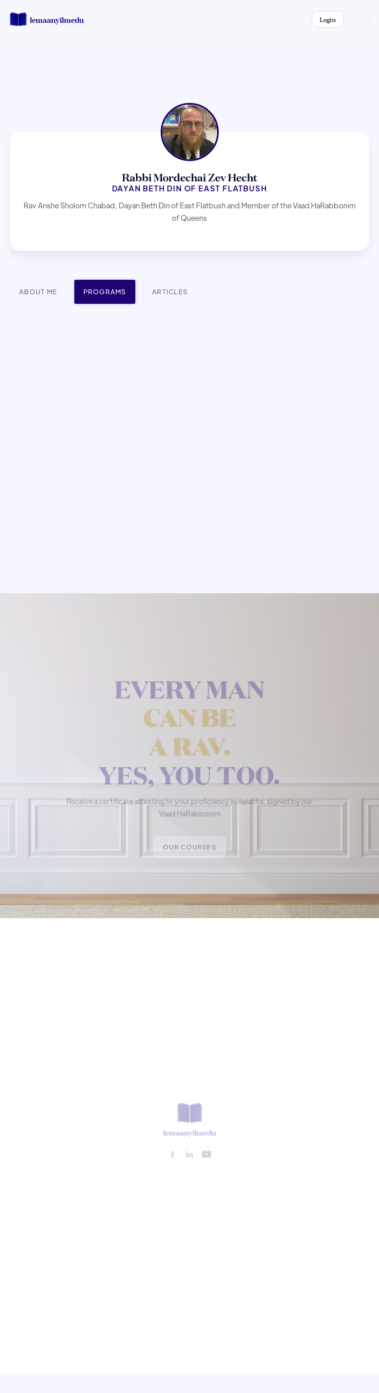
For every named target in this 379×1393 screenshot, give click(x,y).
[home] (47, 19)
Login (328, 19)
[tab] (38, 292)
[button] (359, 19)
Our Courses (189, 848)
